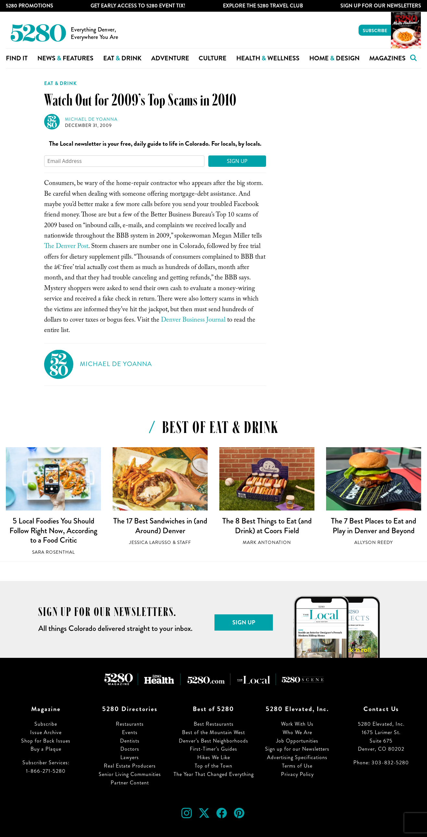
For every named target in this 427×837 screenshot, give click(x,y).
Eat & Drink (60, 83)
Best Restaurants (214, 724)
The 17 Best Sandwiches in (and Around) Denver (160, 525)
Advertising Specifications (297, 757)
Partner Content (130, 782)
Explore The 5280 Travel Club (263, 5)
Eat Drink (122, 58)
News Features (65, 58)
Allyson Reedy (373, 542)
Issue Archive (46, 732)
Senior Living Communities (130, 774)
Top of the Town (213, 765)
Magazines (387, 58)
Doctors (129, 749)
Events (130, 732)
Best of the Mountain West (213, 732)
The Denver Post (66, 246)
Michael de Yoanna (91, 119)
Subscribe (375, 30)
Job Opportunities (297, 741)
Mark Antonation (267, 542)
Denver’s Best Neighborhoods (213, 741)
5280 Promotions (29, 5)
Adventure (170, 58)
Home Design (334, 58)
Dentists (130, 741)
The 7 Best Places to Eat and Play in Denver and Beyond (373, 525)
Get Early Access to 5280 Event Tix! (138, 5)
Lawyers (129, 757)
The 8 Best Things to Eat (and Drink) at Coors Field (267, 525)
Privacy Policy (297, 774)
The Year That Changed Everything (214, 774)
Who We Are (297, 732)
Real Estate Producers (130, 765)
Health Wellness (267, 58)
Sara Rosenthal (53, 552)
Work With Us (297, 724)
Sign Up (237, 161)
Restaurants (130, 724)
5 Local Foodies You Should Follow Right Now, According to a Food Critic (53, 530)
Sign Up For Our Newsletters (380, 5)
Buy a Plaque (45, 749)
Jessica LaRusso (150, 542)
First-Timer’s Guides (213, 749)
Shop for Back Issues (45, 741)
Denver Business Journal (193, 320)
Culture (212, 58)
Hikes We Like (213, 757)
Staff (184, 542)
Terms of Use (297, 765)
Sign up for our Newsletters (297, 749)
